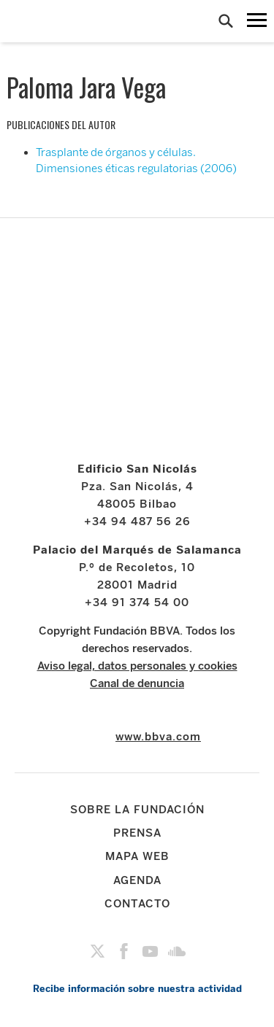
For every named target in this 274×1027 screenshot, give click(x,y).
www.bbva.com (158, 736)
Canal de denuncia (137, 683)
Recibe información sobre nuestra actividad (137, 988)
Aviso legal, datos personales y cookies (137, 666)
